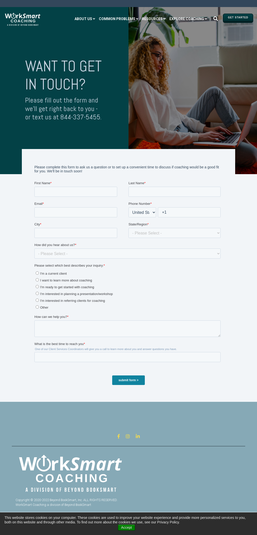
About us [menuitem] (83, 19)
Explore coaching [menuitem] (186, 19)
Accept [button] (126, 527)
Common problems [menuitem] (117, 19)
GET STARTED (238, 17)
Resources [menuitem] (152, 19)
